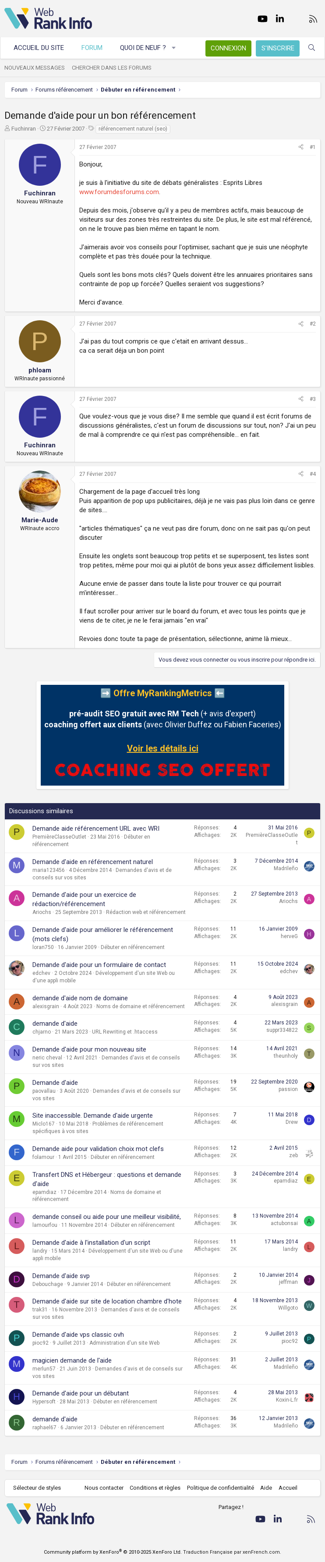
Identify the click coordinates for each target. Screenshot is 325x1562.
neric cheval (47, 1058)
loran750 (43, 947)
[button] (174, 48)
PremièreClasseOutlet (59, 837)
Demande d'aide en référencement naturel (92, 862)
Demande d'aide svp (61, 1276)
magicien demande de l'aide (72, 1360)
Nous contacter (104, 1487)
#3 (313, 399)
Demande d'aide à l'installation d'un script (91, 1243)
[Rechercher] (311, 48)
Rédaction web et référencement (146, 912)
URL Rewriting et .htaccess (125, 1032)
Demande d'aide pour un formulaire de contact (99, 965)
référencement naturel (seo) (133, 129)
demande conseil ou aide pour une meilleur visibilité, (106, 1217)
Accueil (288, 1487)
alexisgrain (45, 1006)
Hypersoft (44, 1402)
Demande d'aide (55, 1083)
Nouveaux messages (34, 67)
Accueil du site (39, 48)
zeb (293, 1155)
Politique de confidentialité (220, 1487)
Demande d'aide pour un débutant (80, 1393)
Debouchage (47, 1284)
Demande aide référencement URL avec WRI (95, 828)
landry (39, 1251)
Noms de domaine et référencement (140, 1006)
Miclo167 (43, 1124)
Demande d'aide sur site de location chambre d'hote (107, 1301)
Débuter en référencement (133, 947)
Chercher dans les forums (112, 67)
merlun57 (44, 1369)
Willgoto (288, 1308)
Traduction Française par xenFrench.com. (232, 1552)
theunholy (286, 1056)
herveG (289, 936)
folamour (43, 1157)
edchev (41, 973)
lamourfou (44, 1225)
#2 (313, 324)
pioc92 (40, 1343)
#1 (313, 147)
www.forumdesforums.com (119, 192)
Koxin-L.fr (287, 1400)
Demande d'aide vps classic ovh (78, 1335)
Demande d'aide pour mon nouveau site (89, 1049)
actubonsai (284, 1223)
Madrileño (286, 868)
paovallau (44, 1091)
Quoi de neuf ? (143, 48)
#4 (313, 474)
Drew (292, 1122)
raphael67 (44, 1427)
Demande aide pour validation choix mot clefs (98, 1149)
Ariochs (41, 912)
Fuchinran (23, 128)
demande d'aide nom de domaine (80, 998)
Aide (266, 1487)
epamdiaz (44, 1192)
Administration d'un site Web (124, 1343)
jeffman (288, 1282)
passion (288, 1089)
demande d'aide (55, 1023)
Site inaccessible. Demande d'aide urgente (92, 1115)
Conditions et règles (155, 1487)
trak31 (40, 1310)
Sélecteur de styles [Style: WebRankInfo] (37, 1487)
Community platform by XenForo (113, 1552)
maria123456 (48, 870)
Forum (91, 48)
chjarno (41, 1032)
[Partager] (301, 147)
